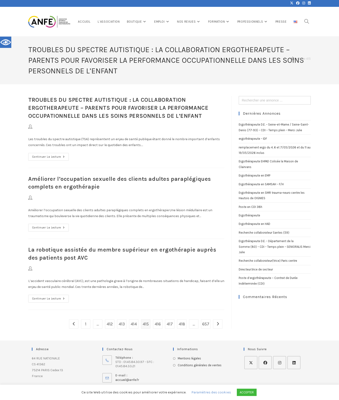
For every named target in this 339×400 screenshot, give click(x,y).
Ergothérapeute (249, 215)
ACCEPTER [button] (247, 392)
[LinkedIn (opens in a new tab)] (309, 3)
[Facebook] (265, 362)
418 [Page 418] (182, 324)
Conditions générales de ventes (200, 365)
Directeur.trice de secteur (256, 269)
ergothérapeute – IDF (253, 138)
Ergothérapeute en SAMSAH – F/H (261, 184)
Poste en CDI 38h (250, 207)
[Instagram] (279, 362)
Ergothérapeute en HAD (254, 224)
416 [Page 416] (158, 324)
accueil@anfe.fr (127, 380)
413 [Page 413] (122, 324)
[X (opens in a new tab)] (292, 3)
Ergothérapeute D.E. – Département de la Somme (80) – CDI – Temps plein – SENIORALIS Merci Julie (275, 246)
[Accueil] (292, 58)
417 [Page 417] (170, 324)
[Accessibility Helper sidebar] (5, 42)
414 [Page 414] (134, 324)
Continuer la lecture (50, 155)
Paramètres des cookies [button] (211, 392)
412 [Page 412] (110, 324)
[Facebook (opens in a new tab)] (298, 3)
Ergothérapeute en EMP (254, 175)
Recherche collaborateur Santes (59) (264, 232)
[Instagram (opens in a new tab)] (304, 3)
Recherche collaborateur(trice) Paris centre (268, 260)
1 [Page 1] (85, 324)
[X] (250, 362)
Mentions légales (189, 358)
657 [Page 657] (205, 324)
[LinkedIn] (293, 362)
